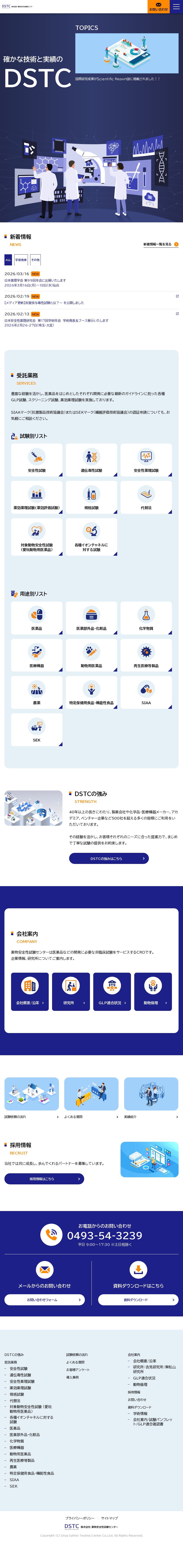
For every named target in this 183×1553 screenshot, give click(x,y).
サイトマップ (111, 1529)
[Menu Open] (176, 6)
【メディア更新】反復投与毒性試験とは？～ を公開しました (49, 304)
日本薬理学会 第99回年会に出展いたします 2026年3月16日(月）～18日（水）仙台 (39, 283)
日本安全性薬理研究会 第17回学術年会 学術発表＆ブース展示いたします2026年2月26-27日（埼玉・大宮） (63, 325)
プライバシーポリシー (78, 1529)
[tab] (33, 260)
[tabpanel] (91, 298)
